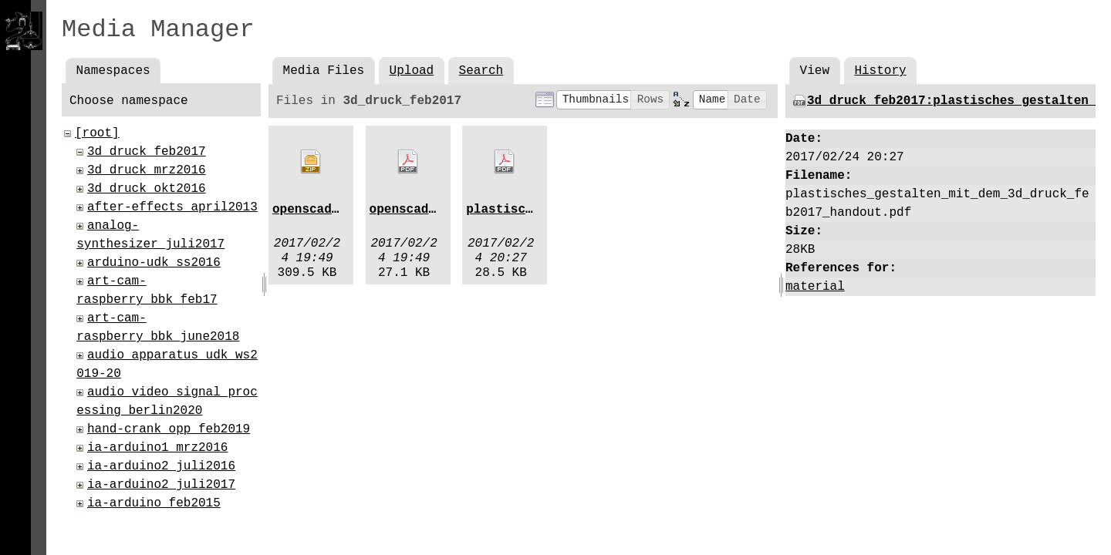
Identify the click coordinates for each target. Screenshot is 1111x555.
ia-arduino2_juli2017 (161, 485)
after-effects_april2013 (172, 207)
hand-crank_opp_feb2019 (168, 429)
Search (481, 71)
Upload (412, 71)
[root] (97, 133)
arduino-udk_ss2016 (154, 263)
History (880, 71)
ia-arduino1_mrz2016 (157, 448)
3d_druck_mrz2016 (146, 170)
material (815, 287)
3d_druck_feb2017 (146, 152)
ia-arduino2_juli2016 (161, 466)
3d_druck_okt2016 (146, 189)
